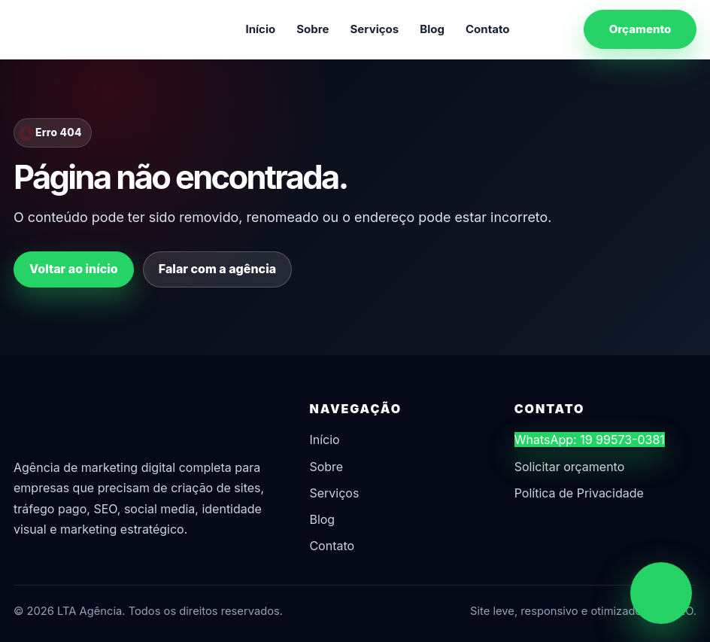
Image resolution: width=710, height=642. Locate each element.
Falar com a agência (217, 268)
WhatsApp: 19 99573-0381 (589, 439)
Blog (432, 29)
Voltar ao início (73, 268)
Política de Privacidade (579, 493)
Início (260, 29)
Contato (488, 29)
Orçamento (640, 29)
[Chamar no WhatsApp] (661, 593)
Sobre (312, 29)
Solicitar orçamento (569, 466)
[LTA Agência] (92, 29)
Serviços (374, 29)
